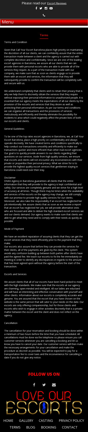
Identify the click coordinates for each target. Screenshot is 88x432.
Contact (70, 427)
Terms (15, 427)
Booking (48, 427)
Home (8, 420)
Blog (30, 427)
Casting (46, 420)
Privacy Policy (71, 420)
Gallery (26, 420)
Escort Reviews (57, 3)
